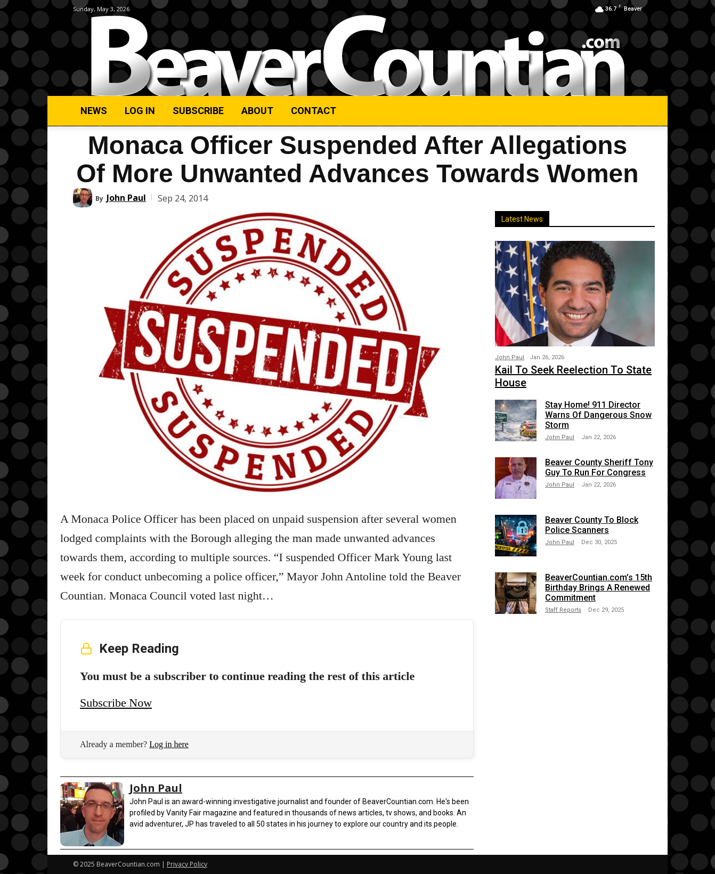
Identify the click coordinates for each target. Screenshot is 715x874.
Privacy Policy (187, 864)
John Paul (126, 197)
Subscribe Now (116, 702)
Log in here (169, 744)
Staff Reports (563, 609)
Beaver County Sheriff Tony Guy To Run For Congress (599, 467)
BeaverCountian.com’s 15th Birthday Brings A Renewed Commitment (598, 587)
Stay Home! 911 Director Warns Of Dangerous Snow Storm (598, 415)
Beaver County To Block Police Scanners (591, 525)
